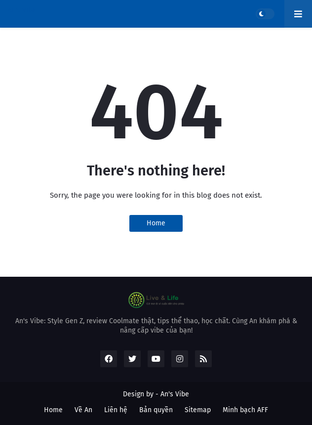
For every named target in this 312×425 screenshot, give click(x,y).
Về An (83, 410)
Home (156, 223)
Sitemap (198, 410)
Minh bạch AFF (245, 410)
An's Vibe (21, 10)
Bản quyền (156, 410)
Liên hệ (115, 410)
